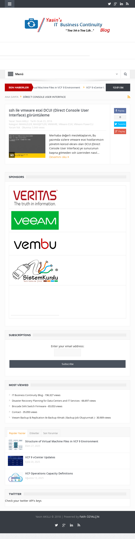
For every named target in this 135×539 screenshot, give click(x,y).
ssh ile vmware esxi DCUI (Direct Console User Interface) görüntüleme (49, 113)
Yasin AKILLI (22, 121)
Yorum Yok (14, 127)
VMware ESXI (66, 124)
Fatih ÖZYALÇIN (89, 516)
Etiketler (34, 433)
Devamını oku (59, 157)
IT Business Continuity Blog (27, 395)
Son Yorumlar (50, 433)
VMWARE (53, 124)
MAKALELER (25, 124)
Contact (16, 412)
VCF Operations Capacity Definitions (49, 473)
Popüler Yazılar (17, 433)
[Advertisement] (35, 305)
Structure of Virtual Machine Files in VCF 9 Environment (52, 87)
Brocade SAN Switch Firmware (29, 406)
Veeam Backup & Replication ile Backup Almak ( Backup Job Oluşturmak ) (53, 417)
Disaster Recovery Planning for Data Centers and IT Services (46, 400)
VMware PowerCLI (83, 124)
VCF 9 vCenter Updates (40, 457)
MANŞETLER (40, 124)
